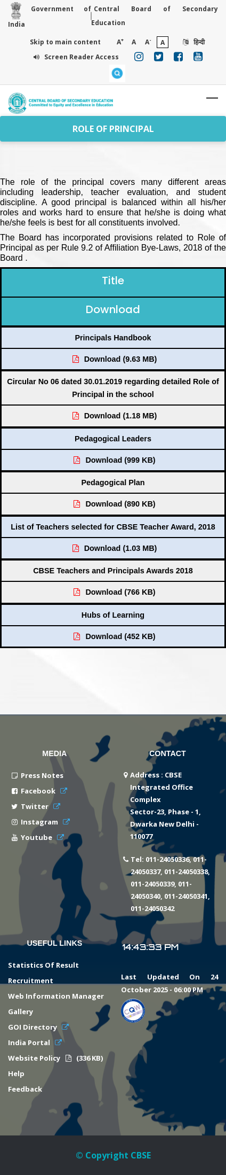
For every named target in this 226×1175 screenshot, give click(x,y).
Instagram (40, 822)
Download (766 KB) (113, 592)
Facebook (39, 791)
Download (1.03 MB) (113, 548)
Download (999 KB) (113, 460)
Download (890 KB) (113, 504)
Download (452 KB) (113, 636)
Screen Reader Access (75, 56)
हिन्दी (192, 41)
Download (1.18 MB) (113, 415)
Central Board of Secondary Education (154, 15)
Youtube (37, 837)
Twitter (35, 806)
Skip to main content (65, 41)
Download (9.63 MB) (113, 359)
